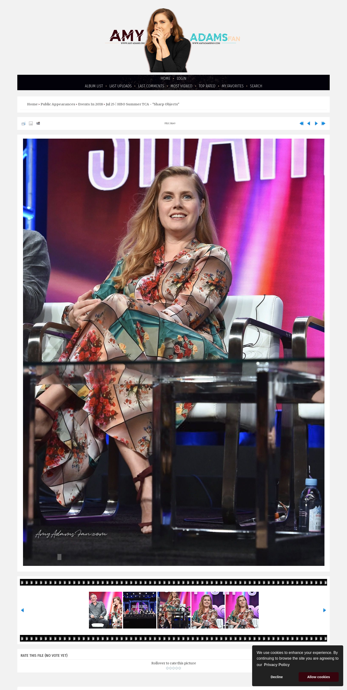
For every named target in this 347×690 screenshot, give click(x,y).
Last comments (151, 86)
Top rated (207, 86)
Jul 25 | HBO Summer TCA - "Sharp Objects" (142, 104)
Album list (94, 86)
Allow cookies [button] (318, 677)
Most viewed (181, 86)
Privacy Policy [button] (277, 665)
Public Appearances (58, 104)
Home (165, 78)
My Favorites (233, 86)
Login (181, 78)
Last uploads (120, 86)
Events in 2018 (90, 104)
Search (256, 86)
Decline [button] (277, 677)
